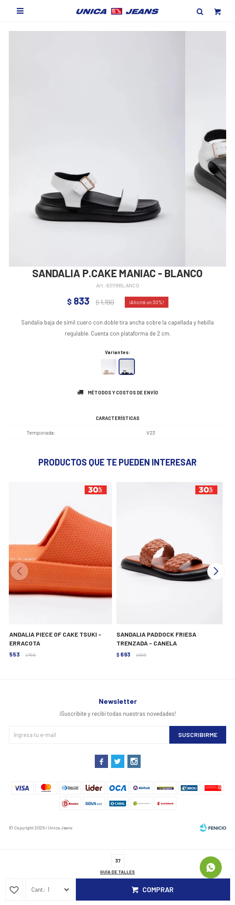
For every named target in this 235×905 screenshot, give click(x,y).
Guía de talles (117, 871)
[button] (216, 571)
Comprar (158, 889)
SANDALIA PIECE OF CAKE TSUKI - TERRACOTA (53, 638)
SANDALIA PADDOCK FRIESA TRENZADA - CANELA (156, 638)
